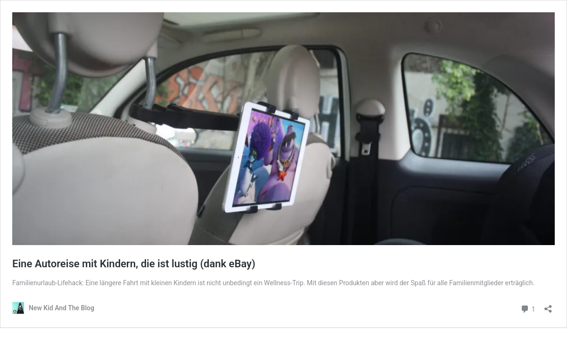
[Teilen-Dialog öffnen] (548, 305)
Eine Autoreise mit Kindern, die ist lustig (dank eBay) (133, 264)
